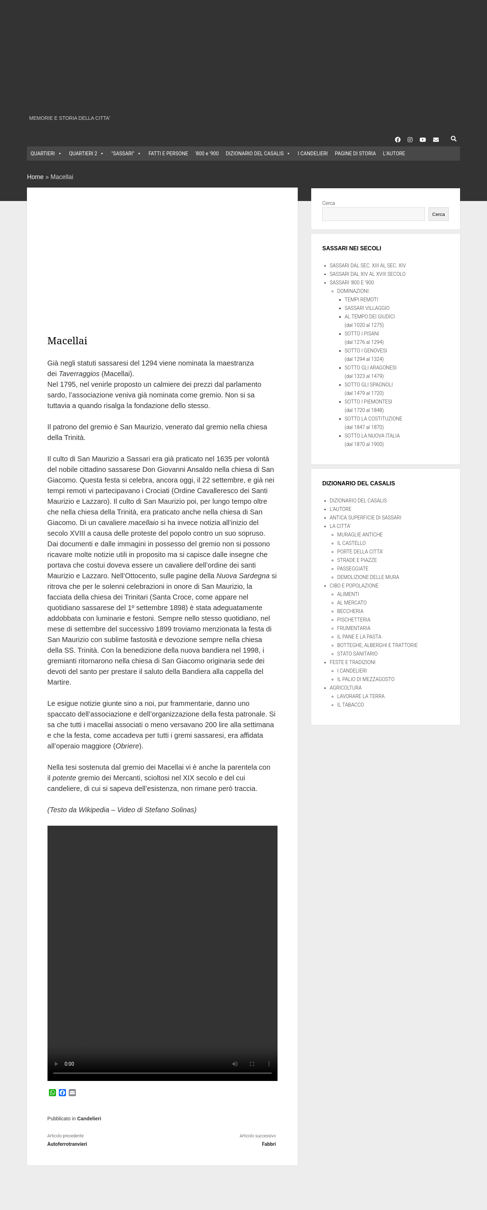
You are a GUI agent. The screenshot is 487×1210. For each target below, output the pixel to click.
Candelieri (89, 1118)
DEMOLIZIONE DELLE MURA (368, 577)
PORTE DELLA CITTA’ (360, 551)
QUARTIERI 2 (87, 153)
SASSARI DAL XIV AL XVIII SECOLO (367, 274)
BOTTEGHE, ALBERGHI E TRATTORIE (377, 645)
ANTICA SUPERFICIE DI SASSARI (365, 517)
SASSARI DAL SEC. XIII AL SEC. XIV (368, 265)
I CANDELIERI (313, 153)
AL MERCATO (351, 603)
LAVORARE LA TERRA (361, 696)
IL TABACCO (350, 705)
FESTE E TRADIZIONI (352, 662)
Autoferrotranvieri (67, 1144)
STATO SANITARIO (357, 654)
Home (35, 176)
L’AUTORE (394, 153)
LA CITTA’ (340, 526)
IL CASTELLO (351, 543)
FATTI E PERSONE (168, 153)
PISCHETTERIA (353, 620)
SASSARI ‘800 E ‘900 (352, 282)
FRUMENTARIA (353, 628)
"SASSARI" (126, 153)
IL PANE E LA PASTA (359, 637)
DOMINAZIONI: (353, 291)
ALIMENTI (348, 594)
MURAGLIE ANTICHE (359, 534)
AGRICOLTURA (346, 688)
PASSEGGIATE (352, 568)
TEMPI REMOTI (361, 299)
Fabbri (269, 1144)
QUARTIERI (46, 153)
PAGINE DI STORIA (355, 153)
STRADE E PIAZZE (357, 560)
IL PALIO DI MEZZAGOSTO (365, 679)
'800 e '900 (207, 153)
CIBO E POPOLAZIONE (354, 586)
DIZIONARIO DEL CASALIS (258, 153)
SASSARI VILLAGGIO (367, 308)
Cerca (328, 203)
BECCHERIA (350, 611)
